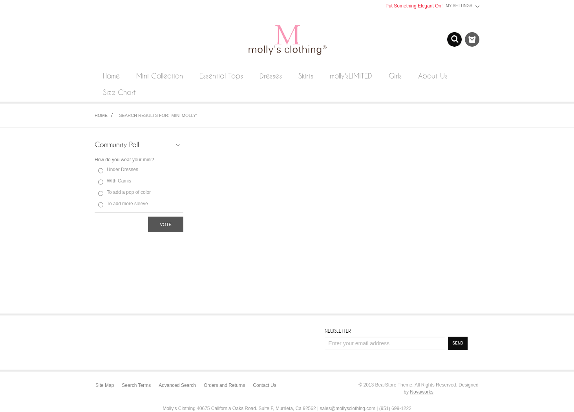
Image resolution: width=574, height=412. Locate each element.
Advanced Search (177, 385)
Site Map (104, 385)
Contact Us (264, 385)
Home (101, 115)
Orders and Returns (224, 385)
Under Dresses (122, 169)
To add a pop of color (129, 192)
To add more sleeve (127, 203)
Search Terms (136, 385)
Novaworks (421, 392)
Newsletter (338, 331)
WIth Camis (119, 181)
